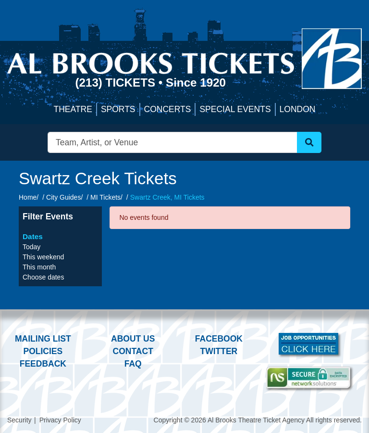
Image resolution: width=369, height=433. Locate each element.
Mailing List (43, 339)
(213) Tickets (116, 82)
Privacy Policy (60, 420)
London (298, 109)
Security (19, 420)
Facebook (219, 339)
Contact (133, 351)
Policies (42, 351)
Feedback (43, 364)
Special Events (235, 109)
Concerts (167, 109)
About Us (133, 339)
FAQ (133, 364)
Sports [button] (118, 109)
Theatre (73, 109)
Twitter (219, 351)
